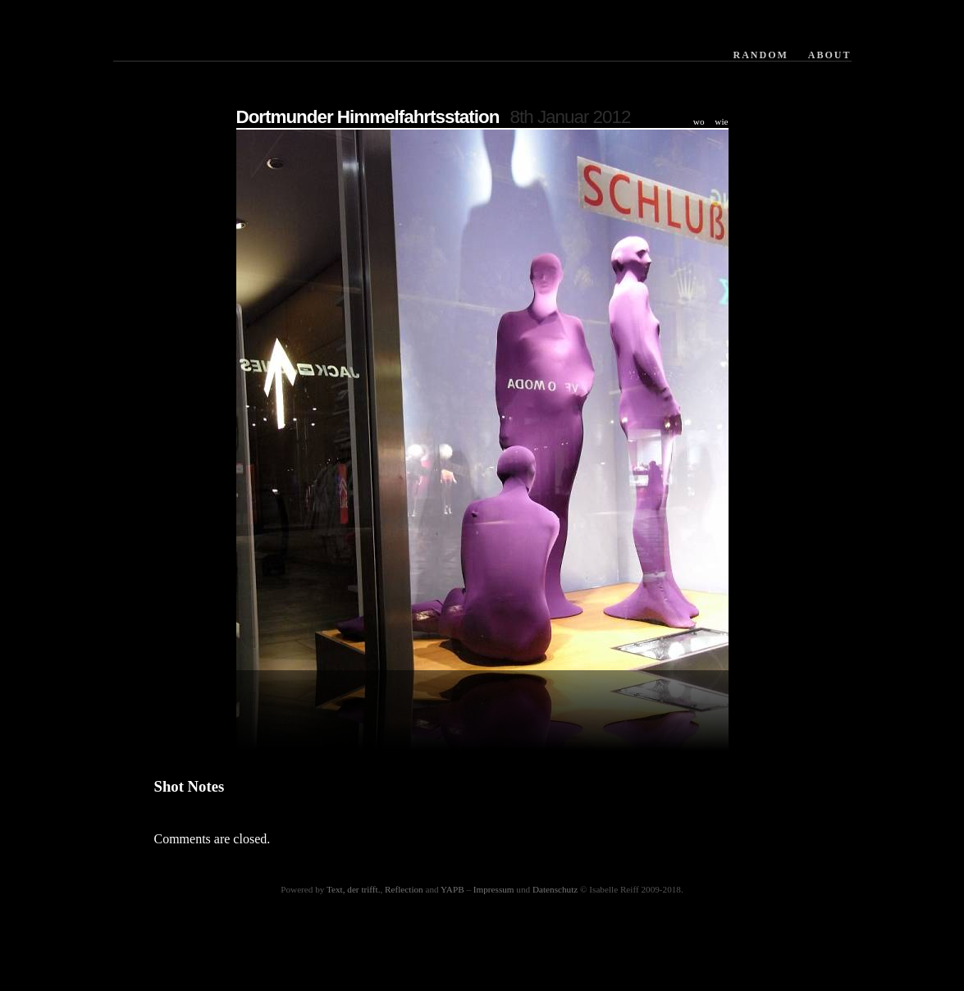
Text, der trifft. (354, 889)
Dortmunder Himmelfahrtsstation (368, 117)
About (830, 55)
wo (699, 121)
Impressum (493, 889)
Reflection (404, 889)
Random (760, 55)
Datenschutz (555, 889)
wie (721, 121)
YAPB (452, 889)
